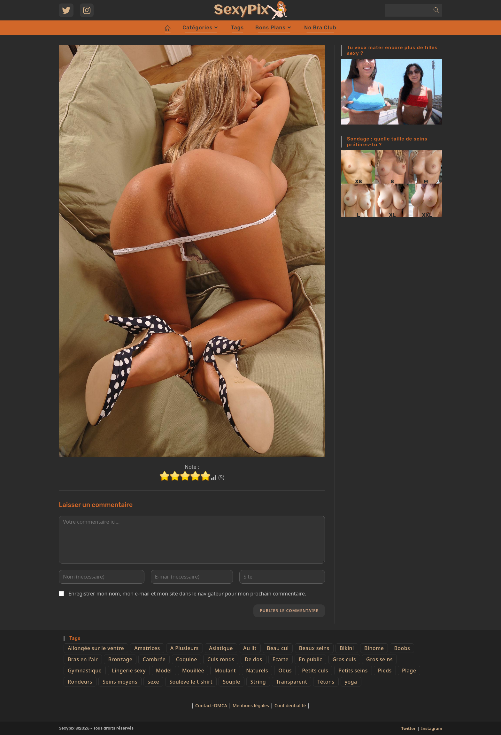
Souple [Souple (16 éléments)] (231, 681)
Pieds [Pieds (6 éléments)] (385, 670)
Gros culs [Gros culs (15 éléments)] (344, 659)
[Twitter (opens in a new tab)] (66, 10)
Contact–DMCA (211, 705)
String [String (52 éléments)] (258, 681)
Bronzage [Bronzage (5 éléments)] (120, 659)
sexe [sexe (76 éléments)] (153, 681)
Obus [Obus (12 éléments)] (285, 670)
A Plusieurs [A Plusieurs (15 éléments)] (184, 648)
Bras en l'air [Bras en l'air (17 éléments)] (83, 659)
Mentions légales (251, 705)
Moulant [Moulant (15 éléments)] (225, 670)
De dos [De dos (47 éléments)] (253, 659)
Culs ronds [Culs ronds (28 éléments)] (220, 659)
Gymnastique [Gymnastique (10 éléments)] (85, 670)
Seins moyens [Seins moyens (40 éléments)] (120, 681)
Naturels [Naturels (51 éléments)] (257, 670)
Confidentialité (290, 705)
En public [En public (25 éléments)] (310, 659)
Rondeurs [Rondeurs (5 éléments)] (80, 681)
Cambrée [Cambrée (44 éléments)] (154, 659)
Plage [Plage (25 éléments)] (409, 670)
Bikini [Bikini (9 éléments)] (347, 648)
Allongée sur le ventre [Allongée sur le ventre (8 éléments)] (96, 648)
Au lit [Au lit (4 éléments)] (250, 648)
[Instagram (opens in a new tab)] (87, 10)
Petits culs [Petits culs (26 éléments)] (315, 670)
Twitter (408, 728)
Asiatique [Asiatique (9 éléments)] (221, 648)
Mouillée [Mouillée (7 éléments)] (193, 670)
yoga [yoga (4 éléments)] (351, 681)
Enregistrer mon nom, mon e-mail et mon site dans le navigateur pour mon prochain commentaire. (187, 593)
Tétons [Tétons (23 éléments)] (325, 681)
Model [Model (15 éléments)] (164, 670)
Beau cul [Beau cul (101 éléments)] (278, 648)
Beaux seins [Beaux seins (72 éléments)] (314, 648)
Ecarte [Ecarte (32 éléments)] (281, 659)
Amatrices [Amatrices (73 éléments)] (147, 648)
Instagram (431, 728)
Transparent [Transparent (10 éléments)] (291, 681)
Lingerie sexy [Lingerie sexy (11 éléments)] (128, 670)
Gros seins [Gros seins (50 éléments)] (379, 659)
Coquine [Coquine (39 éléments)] (186, 659)
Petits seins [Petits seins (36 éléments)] (352, 670)
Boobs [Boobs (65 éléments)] (402, 648)
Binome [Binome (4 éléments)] (374, 648)
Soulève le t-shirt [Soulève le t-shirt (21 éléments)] (190, 681)
